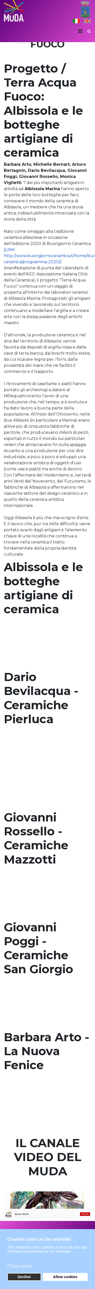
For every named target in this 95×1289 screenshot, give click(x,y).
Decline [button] (24, 1277)
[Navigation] (80, 31)
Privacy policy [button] (19, 1266)
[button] (47, 1258)
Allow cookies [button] (65, 1277)
